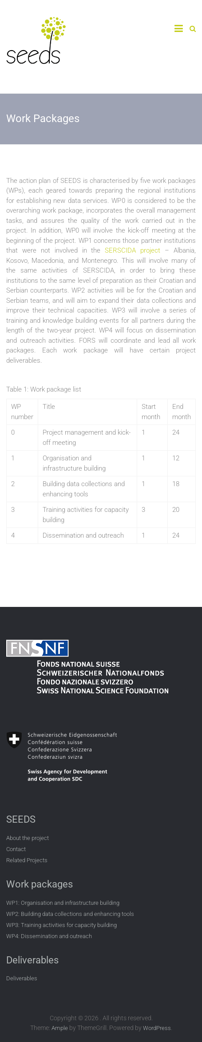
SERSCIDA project (132, 250)
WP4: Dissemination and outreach (49, 936)
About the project (27, 838)
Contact (16, 849)
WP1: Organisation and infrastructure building (62, 902)
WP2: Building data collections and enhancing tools (70, 914)
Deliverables (21, 978)
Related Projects (27, 860)
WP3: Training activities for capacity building (61, 925)
